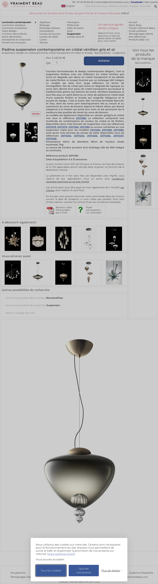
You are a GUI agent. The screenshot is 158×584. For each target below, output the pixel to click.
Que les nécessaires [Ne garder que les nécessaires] (83, 570)
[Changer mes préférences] (110, 570)
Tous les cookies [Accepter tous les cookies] (51, 570)
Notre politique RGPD (61, 554)
